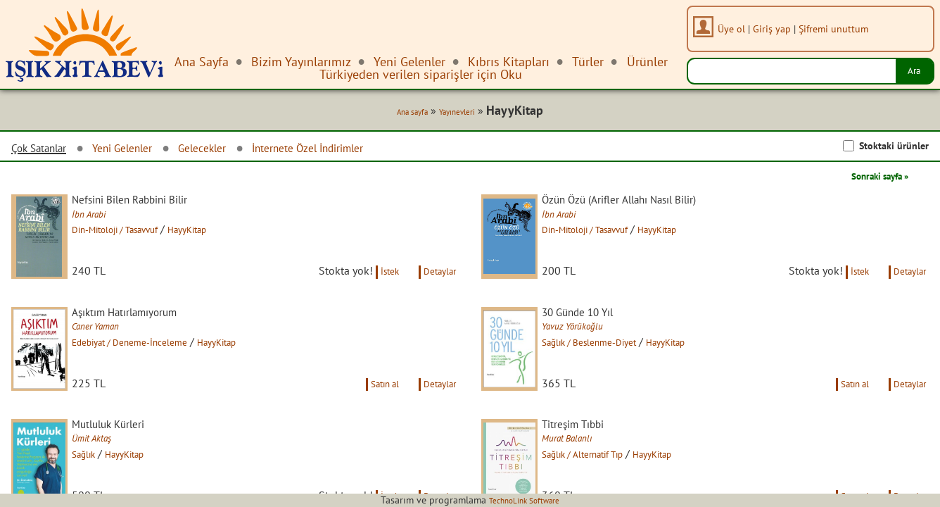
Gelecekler (231, 151)
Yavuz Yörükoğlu (591, 349)
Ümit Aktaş (108, 478)
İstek (375, 291)
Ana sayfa (400, 114)
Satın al (368, 421)
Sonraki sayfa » (869, 179)
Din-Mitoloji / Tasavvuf (139, 234)
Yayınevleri (455, 114)
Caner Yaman (114, 349)
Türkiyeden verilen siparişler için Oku (420, 74)
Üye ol (737, 28)
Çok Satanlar (45, 151)
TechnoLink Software (524, 500)
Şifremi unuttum (840, 28)
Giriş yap (778, 28)
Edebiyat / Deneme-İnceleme (154, 364)
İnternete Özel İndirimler (352, 151)
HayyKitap (228, 234)
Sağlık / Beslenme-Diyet (612, 364)
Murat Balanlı (585, 478)
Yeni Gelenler (141, 151)
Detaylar (435, 291)
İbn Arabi (104, 219)
